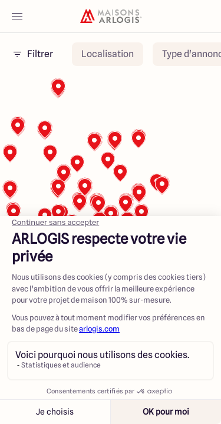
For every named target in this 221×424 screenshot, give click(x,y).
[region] (110, 193)
